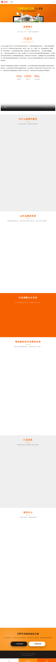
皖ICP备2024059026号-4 (28, 655)
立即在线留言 (19, 643)
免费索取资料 (37, 643)
